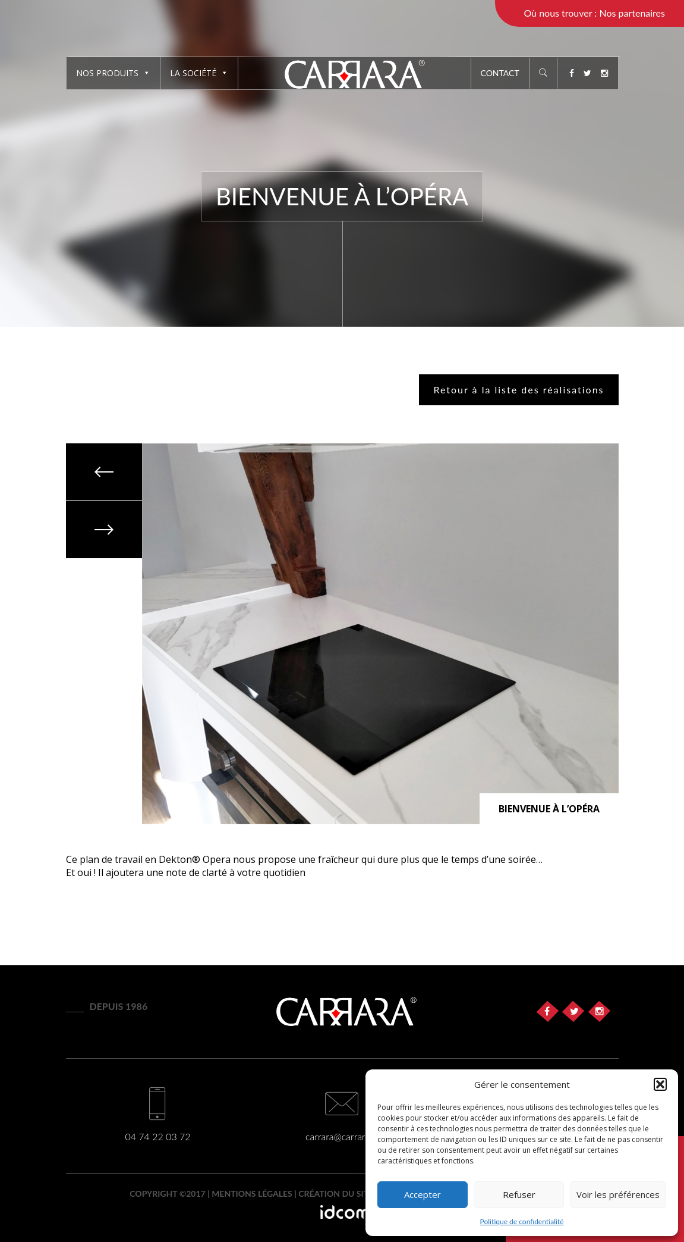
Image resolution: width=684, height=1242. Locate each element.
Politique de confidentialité (522, 1221)
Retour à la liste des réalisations (518, 389)
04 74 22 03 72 (157, 1136)
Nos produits (113, 73)
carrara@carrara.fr (342, 1136)
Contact (500, 73)
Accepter (422, 1194)
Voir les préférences (618, 1194)
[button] (660, 1084)
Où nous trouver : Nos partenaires (594, 12)
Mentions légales (252, 1193)
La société (199, 73)
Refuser (519, 1194)
